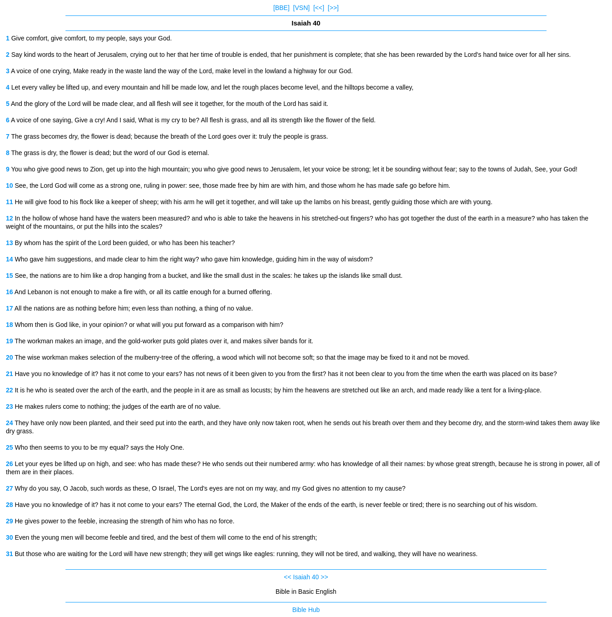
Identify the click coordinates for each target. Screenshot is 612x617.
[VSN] (301, 7)
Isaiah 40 (306, 577)
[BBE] (281, 7)
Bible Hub (306, 609)
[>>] (333, 7)
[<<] (318, 7)
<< (287, 577)
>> (324, 577)
